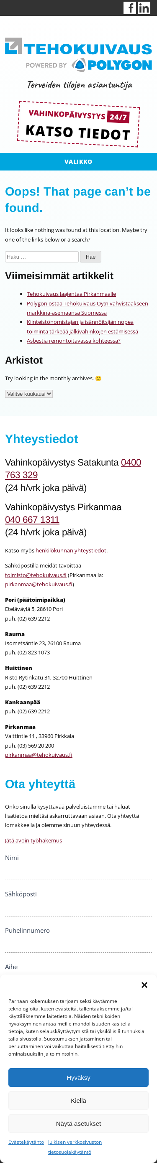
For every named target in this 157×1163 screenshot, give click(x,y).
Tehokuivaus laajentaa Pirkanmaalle (71, 294)
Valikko (78, 161)
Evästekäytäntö (26, 1141)
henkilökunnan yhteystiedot (71, 550)
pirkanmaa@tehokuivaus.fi (38, 584)
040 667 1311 (32, 519)
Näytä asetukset (78, 1123)
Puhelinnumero (27, 930)
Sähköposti (21, 894)
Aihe (11, 966)
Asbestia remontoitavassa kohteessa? (74, 340)
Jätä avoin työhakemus (33, 840)
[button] (144, 985)
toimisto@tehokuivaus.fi (36, 575)
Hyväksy (78, 1077)
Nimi (12, 857)
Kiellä (78, 1100)
